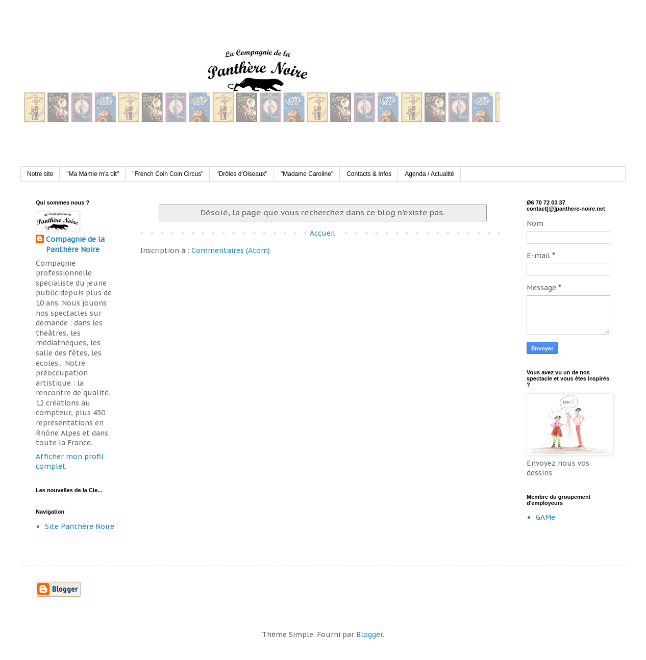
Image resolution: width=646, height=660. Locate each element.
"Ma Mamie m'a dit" (92, 173)
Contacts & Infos (368, 173)
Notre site (40, 173)
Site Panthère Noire (79, 526)
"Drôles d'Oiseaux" (241, 173)
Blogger (369, 634)
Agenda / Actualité (429, 173)
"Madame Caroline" (307, 173)
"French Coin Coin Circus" (167, 173)
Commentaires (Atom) (230, 250)
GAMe (545, 517)
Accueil (322, 233)
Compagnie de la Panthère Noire (75, 244)
